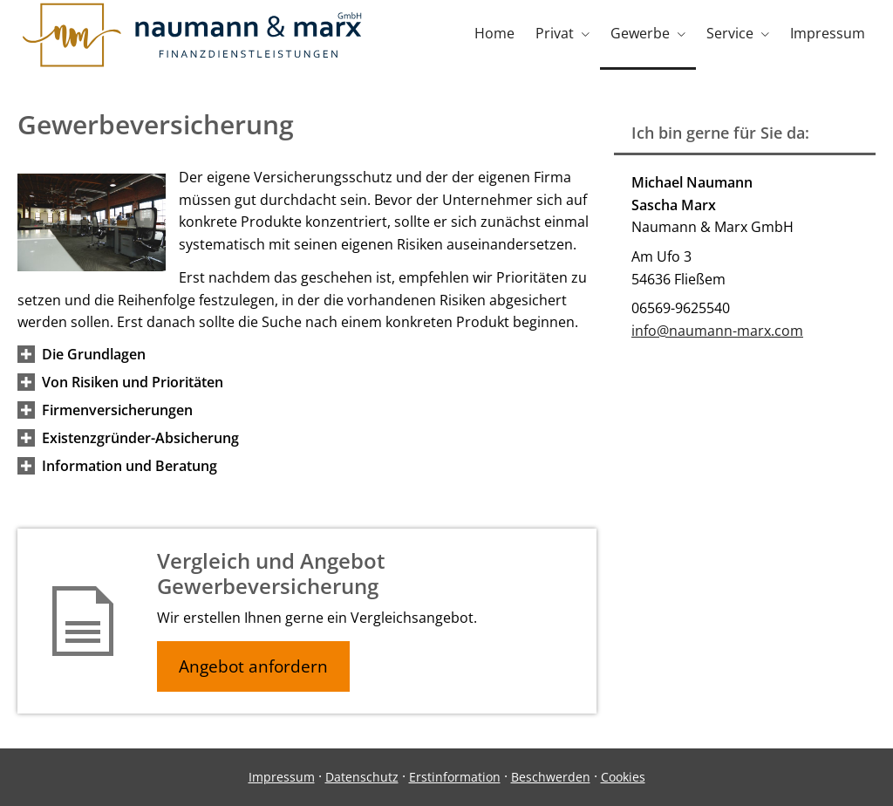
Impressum (282, 776)
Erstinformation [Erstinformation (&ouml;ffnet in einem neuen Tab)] (455, 776)
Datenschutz (362, 776)
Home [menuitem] (494, 33)
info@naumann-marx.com (717, 330)
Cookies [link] (623, 776)
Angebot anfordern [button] (253, 666)
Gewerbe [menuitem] (640, 33)
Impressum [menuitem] (827, 33)
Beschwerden (550, 776)
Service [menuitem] (729, 33)
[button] (94, 354)
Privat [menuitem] (554, 33)
